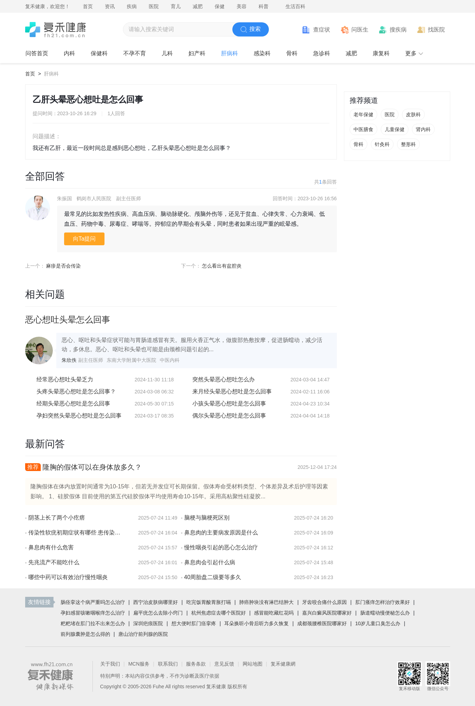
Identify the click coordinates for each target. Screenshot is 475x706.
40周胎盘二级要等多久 (213, 577)
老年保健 (363, 114)
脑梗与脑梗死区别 (207, 518)
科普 (263, 6)
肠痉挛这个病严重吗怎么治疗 (93, 602)
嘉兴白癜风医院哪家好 (327, 613)
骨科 (358, 144)
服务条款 (196, 664)
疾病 (132, 6)
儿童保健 (395, 129)
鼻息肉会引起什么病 (209, 562)
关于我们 (110, 664)
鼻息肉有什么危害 (51, 547)
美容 (242, 6)
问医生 (359, 30)
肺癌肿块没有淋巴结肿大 (266, 602)
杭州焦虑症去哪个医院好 (218, 613)
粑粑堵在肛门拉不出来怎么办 (93, 623)
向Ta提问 (84, 239)
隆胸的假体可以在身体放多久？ (92, 467)
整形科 (408, 144)
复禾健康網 (283, 664)
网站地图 (252, 664)
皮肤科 (413, 114)
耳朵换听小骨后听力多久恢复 (256, 623)
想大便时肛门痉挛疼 (193, 623)
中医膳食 (363, 129)
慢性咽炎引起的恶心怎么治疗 (221, 547)
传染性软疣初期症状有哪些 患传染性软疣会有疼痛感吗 (76, 533)
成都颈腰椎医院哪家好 (322, 623)
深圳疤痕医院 (148, 623)
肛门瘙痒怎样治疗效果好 (382, 602)
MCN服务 (138, 664)
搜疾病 (398, 30)
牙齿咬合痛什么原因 (324, 602)
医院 (154, 6)
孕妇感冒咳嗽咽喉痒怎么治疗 (93, 613)
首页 (88, 6)
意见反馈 (224, 664)
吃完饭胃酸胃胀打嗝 (208, 602)
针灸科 (382, 144)
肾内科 (423, 129)
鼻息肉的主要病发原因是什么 (221, 533)
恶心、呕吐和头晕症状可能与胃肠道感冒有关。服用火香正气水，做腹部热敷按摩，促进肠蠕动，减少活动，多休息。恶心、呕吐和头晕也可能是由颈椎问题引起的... (192, 344)
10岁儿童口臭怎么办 (378, 623)
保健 (220, 6)
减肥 (198, 6)
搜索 (251, 29)
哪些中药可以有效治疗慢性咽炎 (68, 577)
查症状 (321, 30)
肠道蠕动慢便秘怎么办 (385, 613)
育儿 (176, 6)
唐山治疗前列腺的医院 (143, 634)
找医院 (436, 30)
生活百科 (295, 6)
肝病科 (51, 74)
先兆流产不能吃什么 (53, 562)
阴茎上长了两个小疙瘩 (56, 518)
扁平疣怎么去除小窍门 (158, 613)
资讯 (110, 6)
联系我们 (168, 664)
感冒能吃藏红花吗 (274, 613)
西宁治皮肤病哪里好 (155, 602)
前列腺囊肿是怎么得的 (85, 634)
